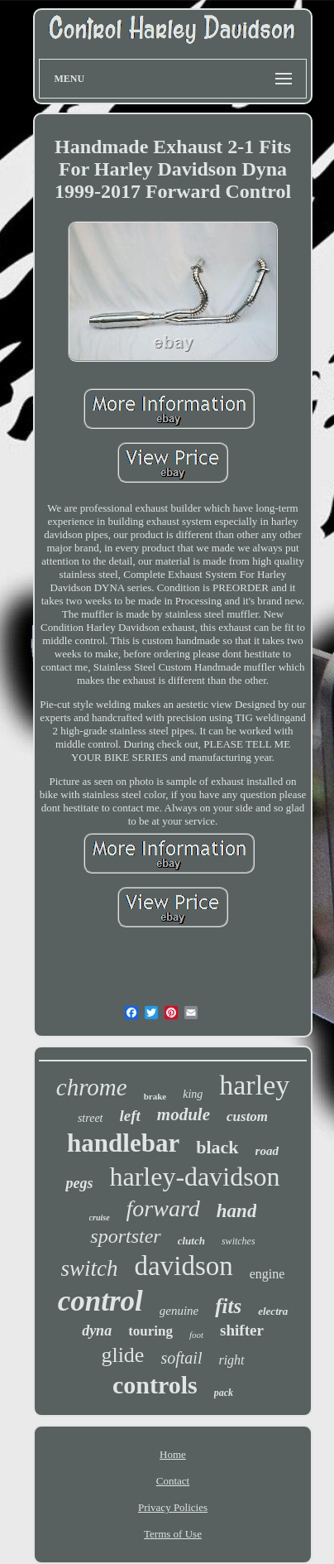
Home (173, 1454)
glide (122, 1355)
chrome (91, 1087)
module (183, 1114)
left (130, 1115)
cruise (99, 1217)
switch (89, 1268)
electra (273, 1311)
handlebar (123, 1142)
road (267, 1150)
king (193, 1094)
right (231, 1360)
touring (150, 1331)
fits (228, 1306)
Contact (172, 1481)
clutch (191, 1240)
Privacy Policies (173, 1507)
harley (254, 1085)
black (217, 1147)
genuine (179, 1310)
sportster (125, 1236)
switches (238, 1241)
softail (181, 1358)
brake (155, 1096)
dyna (97, 1330)
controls (155, 1384)
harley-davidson (194, 1176)
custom (247, 1116)
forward (163, 1208)
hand (237, 1211)
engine (267, 1274)
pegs (79, 1183)
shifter (242, 1330)
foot (196, 1335)
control (100, 1301)
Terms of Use (173, 1534)
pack (223, 1392)
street (90, 1118)
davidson (184, 1266)
